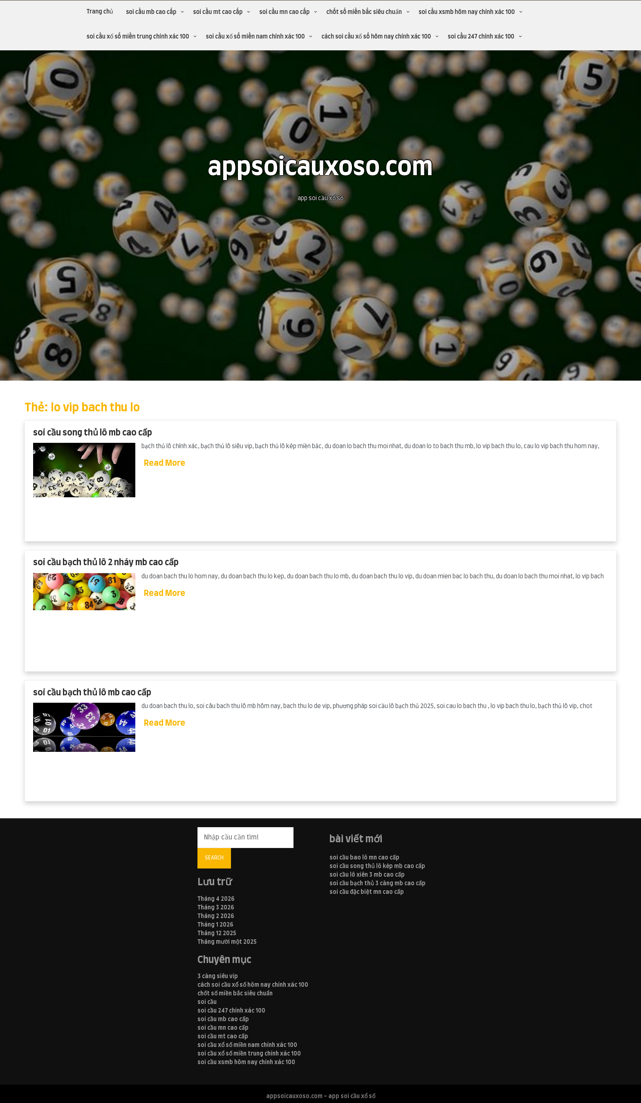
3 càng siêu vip (217, 976)
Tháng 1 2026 (215, 925)
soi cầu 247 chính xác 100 (481, 37)
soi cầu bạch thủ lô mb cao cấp (92, 692)
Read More (164, 463)
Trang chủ (100, 12)
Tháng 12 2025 (216, 933)
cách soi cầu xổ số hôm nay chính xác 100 (376, 37)
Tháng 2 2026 (215, 916)
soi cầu (207, 1002)
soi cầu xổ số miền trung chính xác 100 (138, 37)
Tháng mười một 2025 (227, 942)
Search (214, 857)
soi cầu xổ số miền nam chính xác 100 (255, 37)
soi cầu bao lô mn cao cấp (364, 858)
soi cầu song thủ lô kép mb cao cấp (377, 866)
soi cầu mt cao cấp (217, 12)
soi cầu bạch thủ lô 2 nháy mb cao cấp (106, 562)
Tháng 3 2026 (215, 908)
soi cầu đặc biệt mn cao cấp (366, 892)
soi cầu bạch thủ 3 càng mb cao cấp (377, 883)
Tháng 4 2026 (216, 899)
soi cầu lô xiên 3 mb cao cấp (367, 875)
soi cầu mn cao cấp (284, 12)
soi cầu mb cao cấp (151, 12)
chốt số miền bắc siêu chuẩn (364, 12)
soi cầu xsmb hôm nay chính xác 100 (467, 12)
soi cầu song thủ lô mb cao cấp (92, 433)
